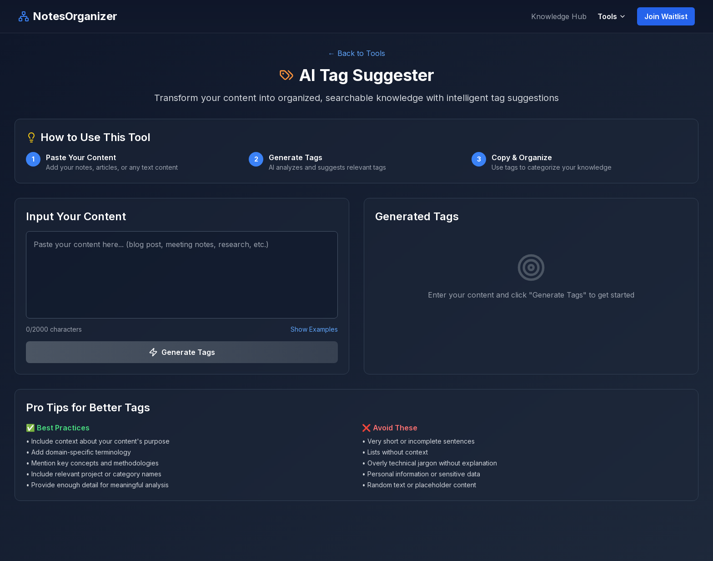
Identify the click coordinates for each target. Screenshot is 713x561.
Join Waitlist (666, 16)
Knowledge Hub (559, 16)
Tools (612, 16)
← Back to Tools (356, 53)
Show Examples (314, 329)
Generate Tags (182, 352)
